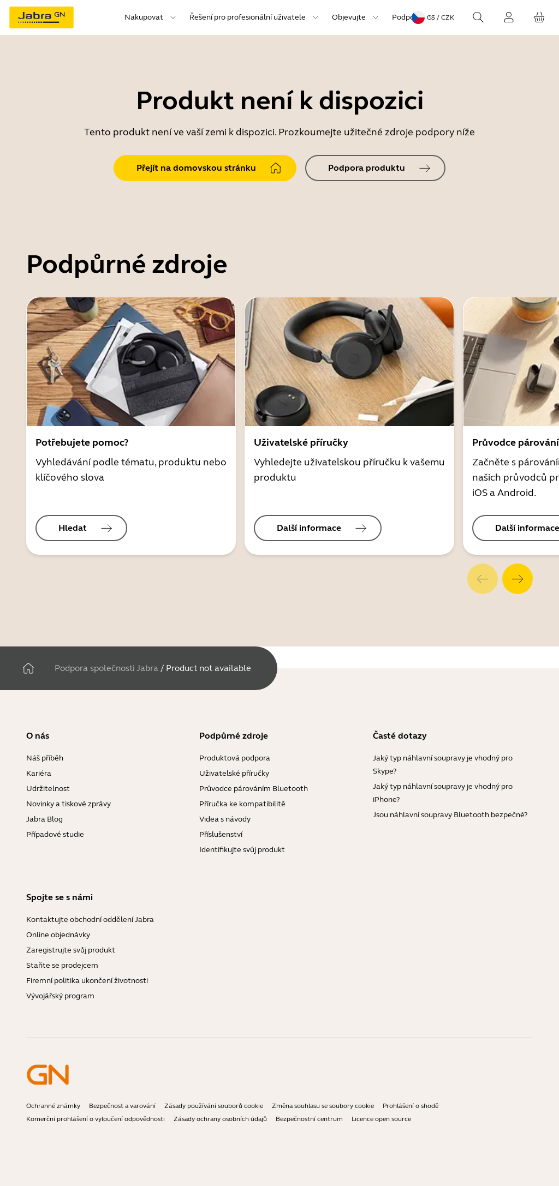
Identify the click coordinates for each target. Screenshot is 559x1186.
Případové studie (55, 834)
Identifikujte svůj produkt (242, 849)
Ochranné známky (53, 1106)
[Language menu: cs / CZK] (433, 17)
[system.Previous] (482, 579)
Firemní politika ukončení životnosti (87, 980)
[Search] (478, 17)
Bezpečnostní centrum (309, 1119)
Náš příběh (44, 758)
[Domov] (28, 668)
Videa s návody (225, 819)
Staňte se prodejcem (62, 965)
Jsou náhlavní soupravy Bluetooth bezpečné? (450, 814)
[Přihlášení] (509, 17)
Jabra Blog (44, 819)
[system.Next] (517, 579)
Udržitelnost (48, 788)
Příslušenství (220, 834)
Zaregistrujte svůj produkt (70, 950)
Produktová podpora (234, 758)
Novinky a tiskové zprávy (68, 803)
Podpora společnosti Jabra (106, 668)
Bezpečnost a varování (122, 1106)
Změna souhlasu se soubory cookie (323, 1106)
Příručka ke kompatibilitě (242, 803)
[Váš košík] (539, 17)
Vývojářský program (60, 996)
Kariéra (38, 773)
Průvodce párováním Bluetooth (253, 788)
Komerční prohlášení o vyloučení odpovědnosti (95, 1119)
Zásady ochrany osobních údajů (220, 1119)
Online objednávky (58, 934)
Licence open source (381, 1119)
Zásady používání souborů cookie (213, 1106)
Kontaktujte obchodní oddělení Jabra (90, 919)
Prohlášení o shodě (410, 1106)
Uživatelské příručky (234, 773)
